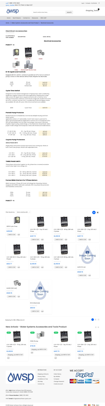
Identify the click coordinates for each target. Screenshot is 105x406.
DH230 (11, 84)
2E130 (11, 107)
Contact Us (41, 382)
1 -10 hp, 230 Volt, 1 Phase (28, 156)
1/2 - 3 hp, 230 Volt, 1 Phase (28, 134)
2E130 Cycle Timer (12, 225)
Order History (57, 372)
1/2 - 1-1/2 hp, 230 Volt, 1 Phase (28, 132)
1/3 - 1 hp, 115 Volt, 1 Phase (28, 131)
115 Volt (28, 82)
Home (7, 23)
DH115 (11, 82)
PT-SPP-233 (11, 134)
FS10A (11, 191)
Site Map (40, 379)
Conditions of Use (43, 377)
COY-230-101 (11, 156)
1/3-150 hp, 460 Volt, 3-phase (28, 174)
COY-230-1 (12, 154)
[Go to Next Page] (98, 318)
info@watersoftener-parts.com (22, 396)
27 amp (28, 194)
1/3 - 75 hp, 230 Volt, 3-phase (28, 173)
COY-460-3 (11, 174)
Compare (87, 3)
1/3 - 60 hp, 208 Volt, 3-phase (28, 171)
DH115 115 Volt (81, 266)
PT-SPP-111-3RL (12, 131)
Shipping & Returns (43, 372)
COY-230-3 (11, 173)
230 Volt (28, 84)
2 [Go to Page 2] (95, 318)
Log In (82, 3)
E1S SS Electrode (35, 302)
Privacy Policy (41, 374)
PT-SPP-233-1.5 (11, 132)
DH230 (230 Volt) (12, 287)
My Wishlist (94, 3)
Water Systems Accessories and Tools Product (25, 23)
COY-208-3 (11, 171)
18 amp (28, 193)
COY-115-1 (11, 152)
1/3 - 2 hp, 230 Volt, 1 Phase (28, 154)
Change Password (59, 379)
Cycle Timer (28, 107)
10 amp (28, 191)
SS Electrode (28, 85)
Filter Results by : (10, 211)
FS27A (11, 194)
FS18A (11, 193)
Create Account (58, 382)
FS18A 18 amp (34, 339)
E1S (11, 85)
